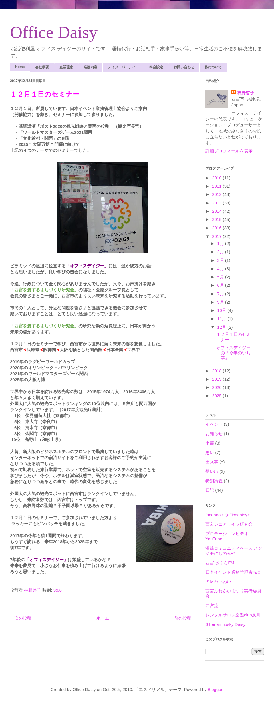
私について (213, 67)
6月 (221, 285)
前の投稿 (182, 618)
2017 (217, 236)
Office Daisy (54, 32)
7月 (221, 293)
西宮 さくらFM (220, 562)
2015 (217, 219)
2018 (217, 370)
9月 (221, 302)
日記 (210, 490)
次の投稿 (22, 618)
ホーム (102, 618)
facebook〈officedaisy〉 (228, 514)
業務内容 (90, 67)
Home (20, 67)
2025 (217, 395)
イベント (214, 424)
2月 (221, 251)
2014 (217, 211)
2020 (217, 387)
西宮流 (212, 605)
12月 (222, 327)
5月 (221, 276)
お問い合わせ (184, 67)
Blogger (215, 689)
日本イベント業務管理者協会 (233, 572)
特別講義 (214, 480)
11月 (222, 318)
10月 (222, 310)
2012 (217, 194)
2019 (217, 379)
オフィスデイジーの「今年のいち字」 (233, 352)
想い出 (212, 471)
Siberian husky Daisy (225, 624)
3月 (221, 260)
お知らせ (214, 433)
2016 (217, 227)
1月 (221, 243)
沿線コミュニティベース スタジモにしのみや (234, 551)
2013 (217, 202)
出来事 (212, 461)
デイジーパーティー (123, 67)
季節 (210, 443)
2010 (217, 177)
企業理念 (66, 67)
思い (210, 452)
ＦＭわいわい (218, 581)
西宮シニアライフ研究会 (229, 524)
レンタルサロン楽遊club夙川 (233, 614)
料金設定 (156, 67)
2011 (217, 186)
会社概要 (42, 67)
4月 (221, 268)
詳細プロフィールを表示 (229, 150)
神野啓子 (245, 92)
